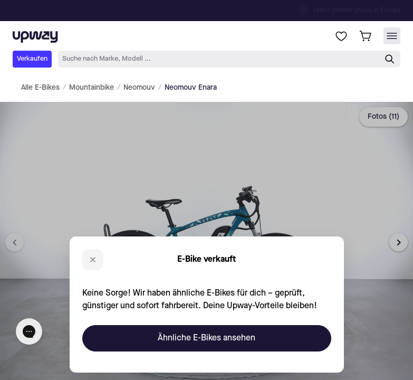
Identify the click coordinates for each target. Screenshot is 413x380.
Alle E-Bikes (40, 87)
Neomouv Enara (191, 87)
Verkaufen (32, 58)
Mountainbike (91, 87)
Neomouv (139, 87)
